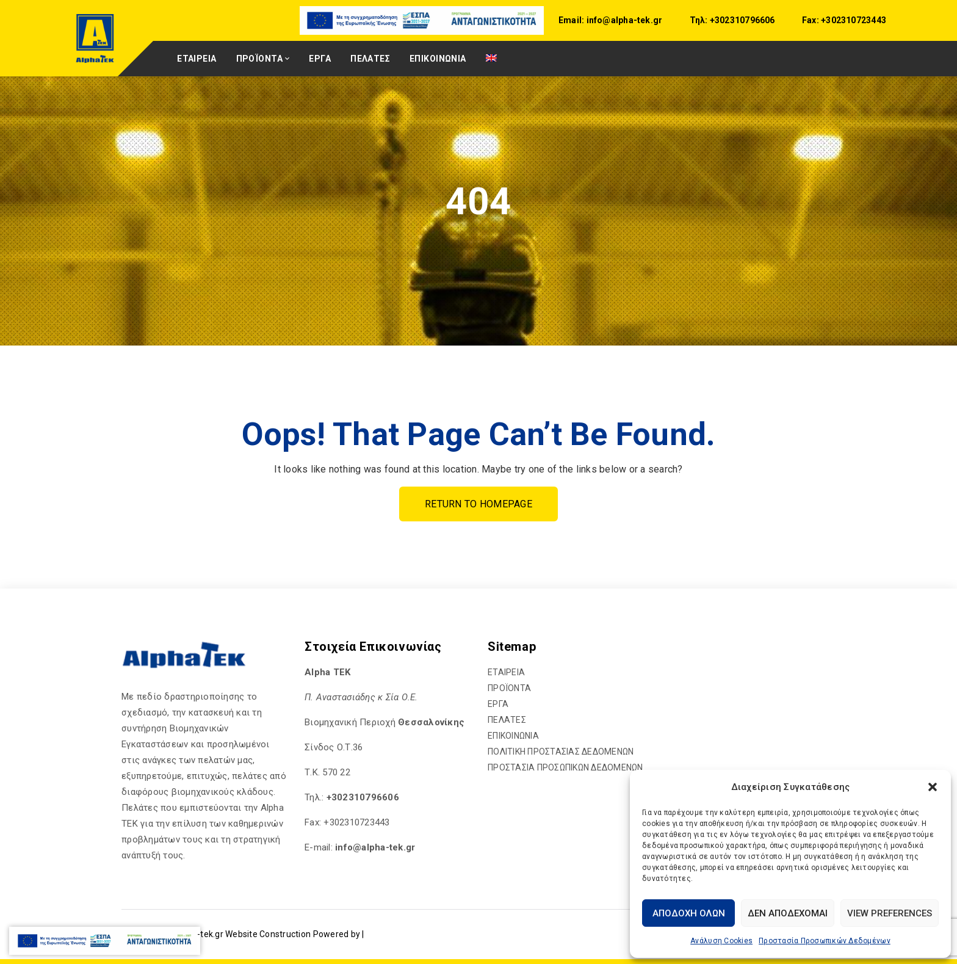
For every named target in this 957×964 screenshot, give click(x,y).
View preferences (889, 913)
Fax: (810, 20)
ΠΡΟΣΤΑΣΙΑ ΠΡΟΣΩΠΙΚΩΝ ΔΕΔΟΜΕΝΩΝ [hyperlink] (565, 767)
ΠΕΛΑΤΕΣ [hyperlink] (370, 58)
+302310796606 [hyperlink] (741, 20)
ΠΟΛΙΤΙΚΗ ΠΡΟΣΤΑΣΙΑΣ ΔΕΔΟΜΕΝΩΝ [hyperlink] (561, 751)
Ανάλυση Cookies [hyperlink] (721, 941)
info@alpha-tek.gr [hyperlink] (623, 20)
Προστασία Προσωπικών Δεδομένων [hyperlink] (824, 941)
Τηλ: (699, 20)
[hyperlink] (423, 20)
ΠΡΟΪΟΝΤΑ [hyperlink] (259, 58)
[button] (932, 787)
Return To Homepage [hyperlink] (478, 504)
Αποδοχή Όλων (688, 913)
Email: (571, 20)
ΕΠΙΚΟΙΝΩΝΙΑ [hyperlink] (438, 58)
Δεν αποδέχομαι (788, 913)
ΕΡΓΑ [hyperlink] (320, 58)
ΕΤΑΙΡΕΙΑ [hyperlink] (196, 58)
